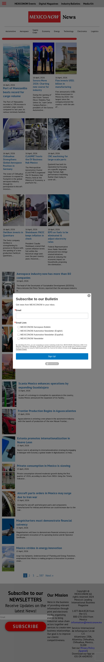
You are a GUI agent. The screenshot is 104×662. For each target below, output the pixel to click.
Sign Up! (52, 356)
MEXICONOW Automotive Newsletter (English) (41, 331)
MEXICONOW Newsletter (31, 338)
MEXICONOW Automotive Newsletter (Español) (41, 334)
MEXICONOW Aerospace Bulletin (35, 327)
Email (18, 310)
